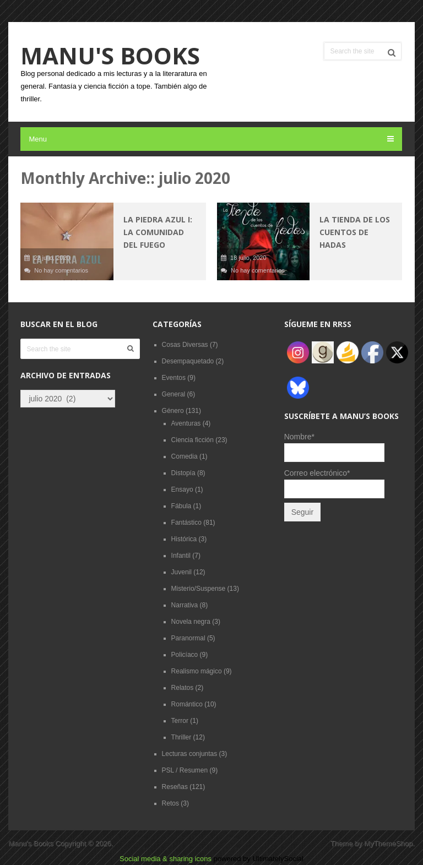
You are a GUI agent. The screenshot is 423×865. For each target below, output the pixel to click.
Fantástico (186, 522)
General (174, 394)
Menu (38, 139)
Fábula (181, 506)
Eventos (174, 378)
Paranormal (188, 638)
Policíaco (184, 655)
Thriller (181, 737)
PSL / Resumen (185, 770)
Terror (179, 721)
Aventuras (186, 423)
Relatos (182, 688)
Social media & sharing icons (167, 859)
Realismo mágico (196, 671)
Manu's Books (110, 55)
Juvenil (181, 572)
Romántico (187, 704)
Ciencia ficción (192, 440)
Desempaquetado (188, 361)
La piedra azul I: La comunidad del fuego (157, 232)
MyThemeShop (388, 843)
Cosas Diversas (185, 345)
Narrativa (184, 605)
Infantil (181, 555)
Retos (170, 803)
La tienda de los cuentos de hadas (354, 232)
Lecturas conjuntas (190, 754)
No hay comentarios (61, 270)
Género (173, 411)
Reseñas (175, 787)
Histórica (184, 539)
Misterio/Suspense (198, 588)
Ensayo (182, 489)
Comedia (184, 456)
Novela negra (190, 621)
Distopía (183, 473)
